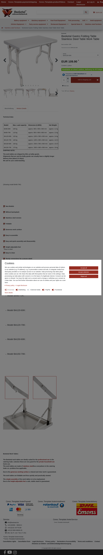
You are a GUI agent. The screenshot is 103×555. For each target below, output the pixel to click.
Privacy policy (10, 285)
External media (35, 290)
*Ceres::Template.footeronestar (13, 537)
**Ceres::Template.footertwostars (14, 539)
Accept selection (83, 272)
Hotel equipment (96, 20)
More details (9, 292)
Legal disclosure (21, 285)
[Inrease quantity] (67, 78)
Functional (58, 290)
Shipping (71, 91)
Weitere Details (21, 108)
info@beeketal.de (13, 522)
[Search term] (60, 12)
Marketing (22, 290)
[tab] (9, 108)
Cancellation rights (9, 541)
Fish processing (73, 20)
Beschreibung (9, 108)
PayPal (47, 290)
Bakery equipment (20, 20)
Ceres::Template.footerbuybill (61, 522)
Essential (11, 290)
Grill (84, 20)
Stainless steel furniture (93, 24)
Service (6, 519)
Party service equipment (37, 24)
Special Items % (76, 24)
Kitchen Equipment (18, 24)
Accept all (84, 268)
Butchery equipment (39, 20)
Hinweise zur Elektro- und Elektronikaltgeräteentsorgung (51, 543)
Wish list (65, 86)
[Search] (85, 12)
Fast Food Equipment (58, 20)
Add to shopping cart (88, 80)
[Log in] (91, 2)
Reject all (84, 276)
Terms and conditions (85, 541)
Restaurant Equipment (59, 24)
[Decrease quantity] (67, 81)
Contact (97, 541)
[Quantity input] (63, 80)
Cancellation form (24, 541)
